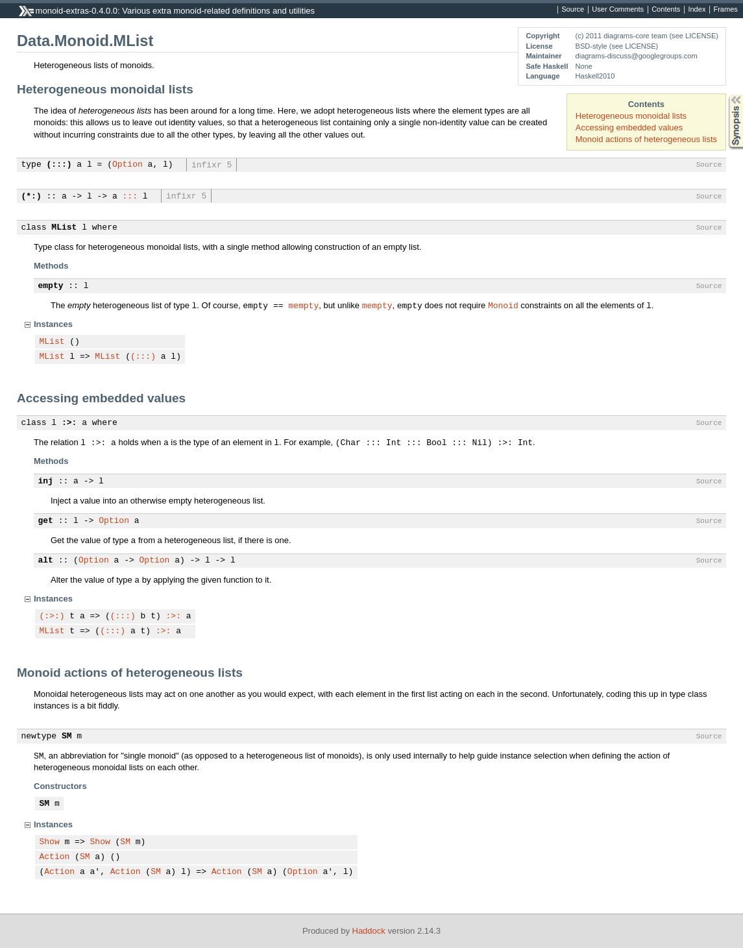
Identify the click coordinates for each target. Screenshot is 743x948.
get (45, 521)
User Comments (618, 10)
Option (127, 165)
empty (51, 286)
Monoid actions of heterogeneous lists (646, 139)
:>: (69, 423)
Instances (53, 324)
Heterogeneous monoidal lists (631, 116)
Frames (725, 10)
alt (45, 560)
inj (45, 481)
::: (130, 196)
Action (55, 857)
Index (696, 10)
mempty (303, 305)
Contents (666, 10)
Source (572, 10)
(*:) (31, 196)
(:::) (59, 165)
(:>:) (52, 616)
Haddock (368, 931)
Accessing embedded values (629, 127)
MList (64, 228)
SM (67, 736)
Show (50, 842)
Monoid (503, 305)
